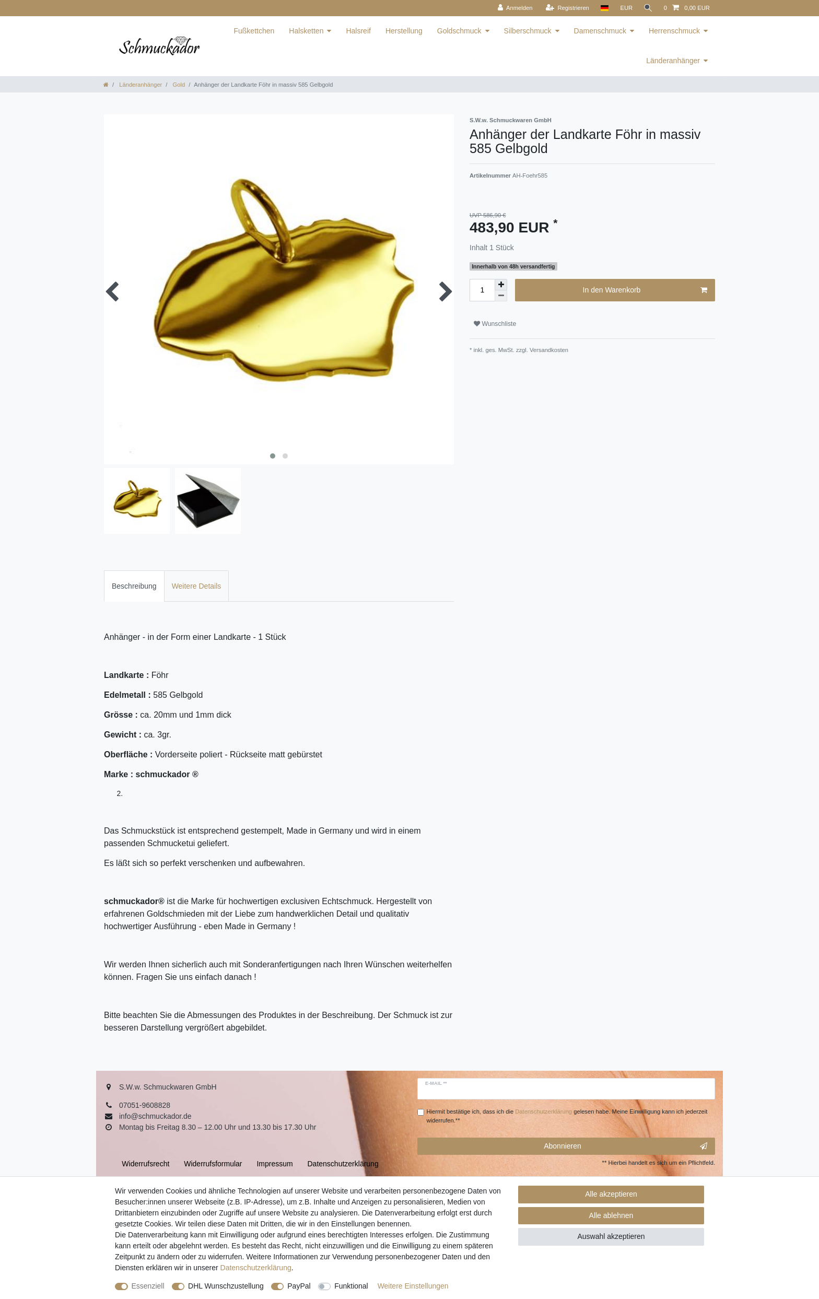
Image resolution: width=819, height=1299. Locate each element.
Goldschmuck (459, 31)
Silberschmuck (528, 31)
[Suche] (647, 8)
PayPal (298, 1286)
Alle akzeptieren (611, 1194)
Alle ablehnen (611, 1215)
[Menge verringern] (501, 295)
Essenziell (148, 1286)
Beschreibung (134, 586)
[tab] (134, 585)
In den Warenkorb (645, 290)
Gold (178, 84)
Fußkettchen (253, 31)
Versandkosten (548, 350)
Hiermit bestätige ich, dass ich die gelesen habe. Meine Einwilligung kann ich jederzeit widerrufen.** (567, 1116)
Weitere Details (196, 586)
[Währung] (625, 8)
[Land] (603, 8)
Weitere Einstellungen (413, 1286)
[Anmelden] (513, 8)
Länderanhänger (673, 60)
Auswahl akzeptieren (611, 1236)
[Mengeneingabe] (482, 290)
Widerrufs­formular (213, 1164)
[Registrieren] (566, 8)
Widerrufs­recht (145, 1164)
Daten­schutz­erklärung (255, 1267)
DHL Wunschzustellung (226, 1286)
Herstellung (404, 31)
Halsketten (306, 31)
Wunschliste (495, 323)
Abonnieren (625, 1146)
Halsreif (358, 31)
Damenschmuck (600, 31)
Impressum (274, 1164)
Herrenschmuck (674, 31)
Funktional (351, 1286)
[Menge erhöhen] (501, 284)
